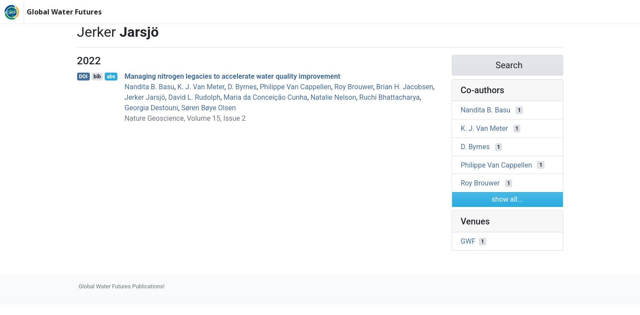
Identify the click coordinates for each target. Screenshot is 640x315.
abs (111, 77)
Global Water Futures (64, 12)
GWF (468, 241)
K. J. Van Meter (200, 87)
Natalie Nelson (333, 97)
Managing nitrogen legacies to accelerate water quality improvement (232, 76)
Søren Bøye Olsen (208, 108)
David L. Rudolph (194, 97)
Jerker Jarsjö (144, 97)
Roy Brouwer (353, 87)
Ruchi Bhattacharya (389, 97)
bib (97, 77)
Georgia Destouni (151, 108)
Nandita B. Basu (149, 87)
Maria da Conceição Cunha (265, 97)
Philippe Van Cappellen (295, 87)
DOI (83, 77)
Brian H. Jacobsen (404, 87)
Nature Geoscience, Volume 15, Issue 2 (185, 118)
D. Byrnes (241, 87)
